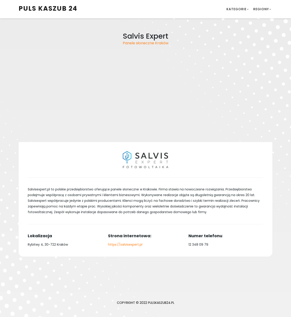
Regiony (261, 9)
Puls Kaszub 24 (48, 8)
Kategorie (236, 9)
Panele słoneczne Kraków (145, 43)
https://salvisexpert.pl (125, 244)
